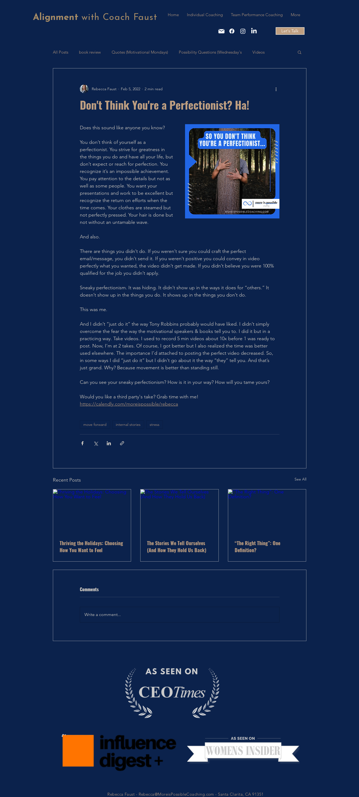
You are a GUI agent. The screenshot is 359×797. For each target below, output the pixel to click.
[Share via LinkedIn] (108, 443)
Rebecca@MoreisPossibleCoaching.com (176, 794)
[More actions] (276, 89)
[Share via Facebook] (82, 443)
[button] (299, 52)
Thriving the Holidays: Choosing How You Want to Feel (91, 547)
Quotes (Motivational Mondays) (140, 52)
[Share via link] (122, 443)
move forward (95, 424)
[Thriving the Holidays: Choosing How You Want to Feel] (92, 511)
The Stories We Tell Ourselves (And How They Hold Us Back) (176, 547)
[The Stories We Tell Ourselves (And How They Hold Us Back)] (179, 511)
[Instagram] (243, 31)
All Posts (60, 52)
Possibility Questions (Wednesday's (210, 52)
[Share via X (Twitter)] (95, 443)
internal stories (128, 424)
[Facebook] (231, 31)
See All (300, 479)
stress (154, 424)
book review (90, 52)
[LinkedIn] (254, 31)
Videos (258, 52)
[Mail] (221, 31)
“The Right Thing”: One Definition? (257, 547)
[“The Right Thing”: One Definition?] (267, 511)
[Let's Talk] (290, 31)
